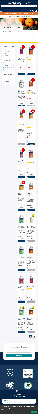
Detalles (21, 71)
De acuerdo (33, 412)
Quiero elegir (15, 412)
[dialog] (19, 409)
